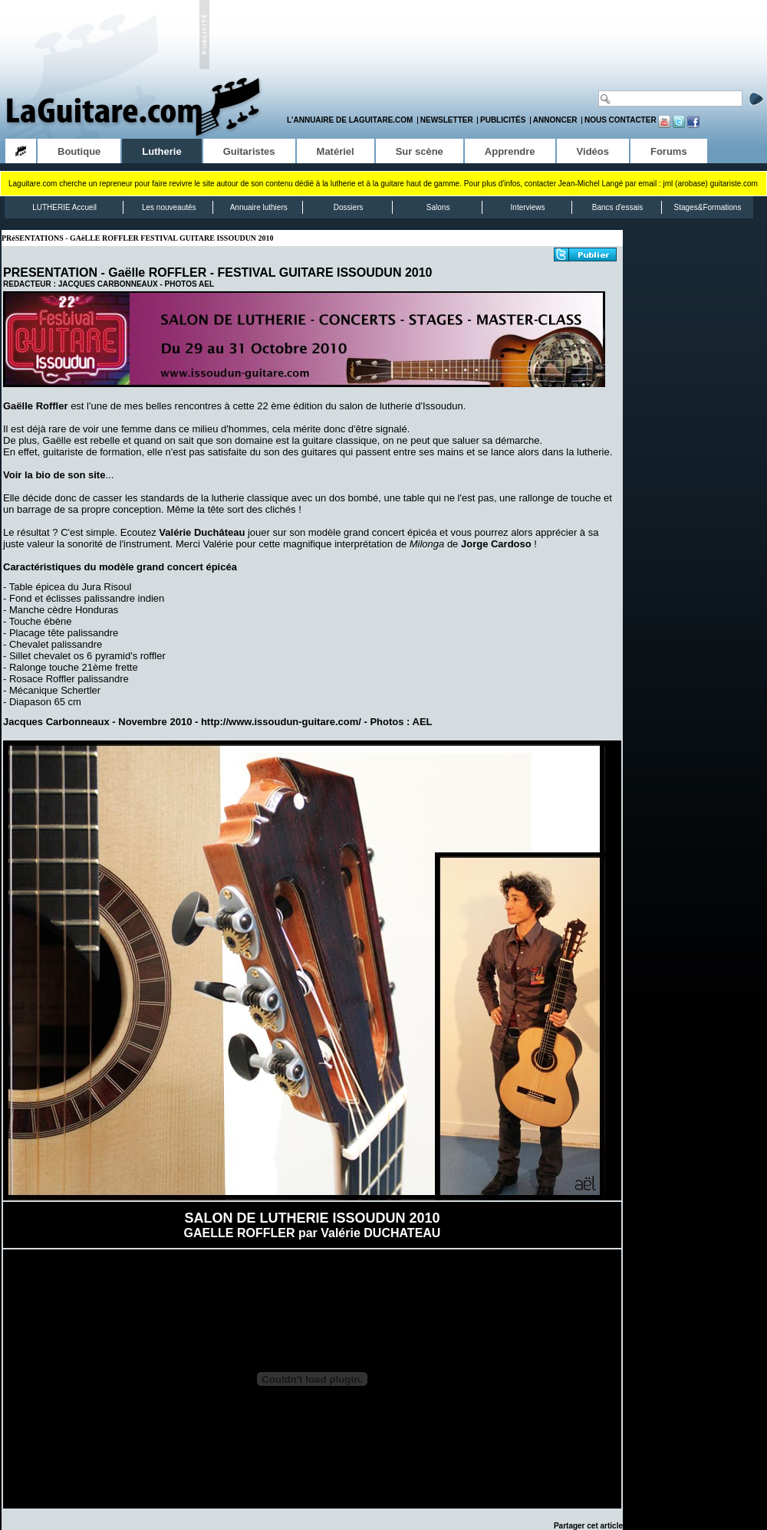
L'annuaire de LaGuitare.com (350, 120)
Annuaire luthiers (259, 207)
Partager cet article (588, 1526)
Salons (438, 207)
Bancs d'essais (617, 207)
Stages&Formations (708, 207)
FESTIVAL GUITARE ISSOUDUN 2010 (324, 272)
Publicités (502, 120)
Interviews (528, 207)
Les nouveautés (169, 207)
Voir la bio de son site (54, 475)
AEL (206, 284)
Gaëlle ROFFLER (157, 272)
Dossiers (349, 207)
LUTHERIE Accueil (64, 207)
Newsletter (446, 120)
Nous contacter (620, 120)
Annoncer (555, 120)
